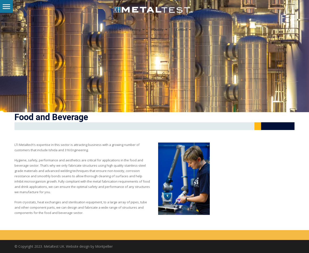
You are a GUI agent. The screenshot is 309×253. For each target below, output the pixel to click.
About (115, 29)
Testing (137, 29)
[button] (6, 6)
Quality (160, 29)
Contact (183, 29)
